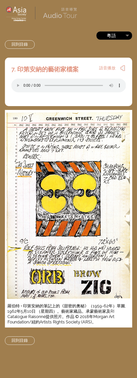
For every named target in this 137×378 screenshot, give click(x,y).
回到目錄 (20, 44)
